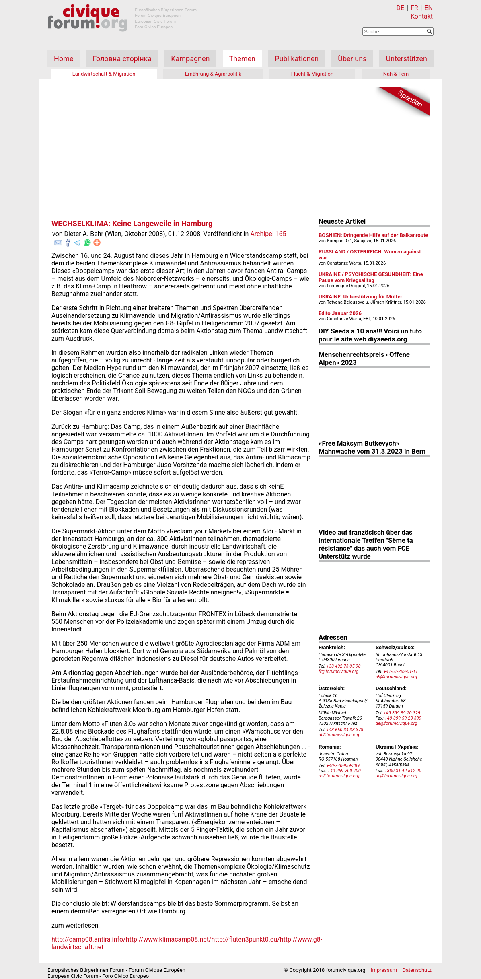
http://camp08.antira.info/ (88, 939)
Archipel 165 (268, 234)
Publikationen (297, 58)
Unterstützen (406, 58)
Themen (242, 58)
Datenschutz (417, 970)
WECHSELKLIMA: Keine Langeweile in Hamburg (132, 223)
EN (428, 8)
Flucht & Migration (312, 74)
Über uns (352, 58)
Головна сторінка (122, 58)
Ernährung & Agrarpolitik (213, 74)
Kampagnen (190, 58)
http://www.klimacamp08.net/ (169, 939)
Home (63, 58)
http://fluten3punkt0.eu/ (246, 939)
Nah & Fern (396, 74)
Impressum (384, 970)
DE (401, 8)
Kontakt (422, 16)
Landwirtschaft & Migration (104, 74)
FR (414, 8)
